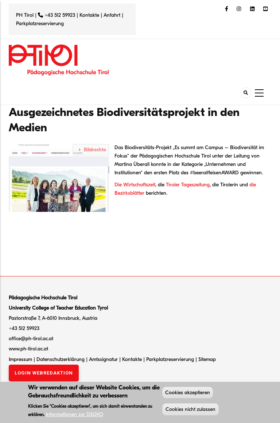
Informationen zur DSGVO (74, 415)
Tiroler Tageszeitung (188, 185)
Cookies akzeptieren (187, 394)
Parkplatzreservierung (40, 23)
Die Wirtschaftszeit (134, 185)
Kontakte (89, 15)
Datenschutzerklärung (60, 359)
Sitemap (207, 359)
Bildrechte (95, 150)
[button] (61, 177)
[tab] (91, 149)
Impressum (20, 359)
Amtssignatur (104, 359)
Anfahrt (113, 15)
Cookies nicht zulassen (190, 410)
